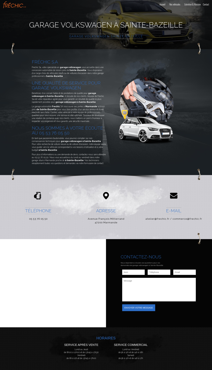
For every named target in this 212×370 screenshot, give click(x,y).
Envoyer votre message (138, 308)
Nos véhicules (174, 4)
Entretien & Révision (192, 4)
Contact (206, 4)
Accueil (162, 4)
